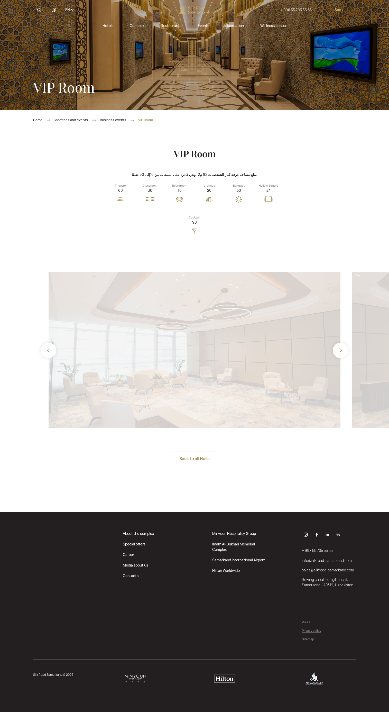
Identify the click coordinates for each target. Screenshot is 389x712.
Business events (113, 120)
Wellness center (273, 25)
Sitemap (308, 639)
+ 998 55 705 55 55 (296, 9)
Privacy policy (311, 631)
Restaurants (171, 25)
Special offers (134, 544)
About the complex (138, 533)
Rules (306, 622)
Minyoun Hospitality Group (234, 533)
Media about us (135, 565)
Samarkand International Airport (238, 560)
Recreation (235, 25)
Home (37, 120)
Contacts (130, 575)
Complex (137, 25)
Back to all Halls (194, 458)
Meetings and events (71, 120)
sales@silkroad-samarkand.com (328, 570)
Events (203, 25)
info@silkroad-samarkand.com (327, 560)
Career (128, 554)
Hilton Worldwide (226, 570)
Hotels (108, 25)
